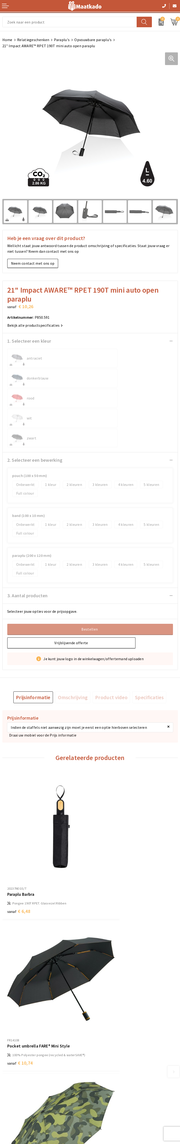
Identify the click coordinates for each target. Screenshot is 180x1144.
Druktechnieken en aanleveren (117, 1038)
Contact (9, 1072)
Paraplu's (62, 39)
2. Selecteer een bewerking (35, 420)
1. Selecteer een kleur (29, 341)
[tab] (33, 657)
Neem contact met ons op (33, 263)
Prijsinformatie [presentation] (33, 657)
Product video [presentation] (111, 657)
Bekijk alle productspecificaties (35, 325)
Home (7, 39)
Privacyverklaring (106, 1088)
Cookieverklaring (106, 1080)
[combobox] (69, 22)
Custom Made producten (112, 1031)
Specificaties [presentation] (149, 657)
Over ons (99, 1016)
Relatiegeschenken (33, 39)
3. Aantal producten (27, 555)
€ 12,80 (20, 976)
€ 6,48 (18, 841)
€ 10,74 (107, 846)
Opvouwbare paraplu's (93, 39)
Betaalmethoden (16, 1080)
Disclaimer (101, 1095)
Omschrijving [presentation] (73, 657)
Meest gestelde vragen (111, 1023)
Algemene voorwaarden (112, 1072)
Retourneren (13, 1088)
